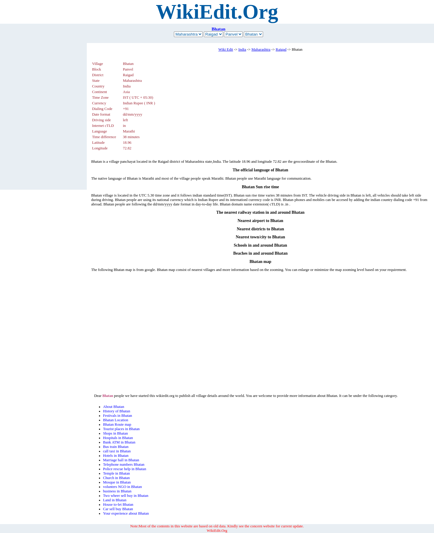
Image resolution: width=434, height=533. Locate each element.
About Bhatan (113, 407)
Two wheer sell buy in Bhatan (125, 496)
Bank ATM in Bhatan (119, 442)
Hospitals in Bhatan (118, 438)
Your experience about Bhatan (126, 513)
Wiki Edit (225, 49)
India (242, 49)
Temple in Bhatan (116, 473)
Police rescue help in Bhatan (124, 469)
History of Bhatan (116, 411)
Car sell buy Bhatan (118, 509)
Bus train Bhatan (116, 447)
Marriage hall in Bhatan (121, 460)
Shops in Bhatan (115, 433)
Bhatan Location (115, 420)
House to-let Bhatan (118, 504)
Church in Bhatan (116, 478)
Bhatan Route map (117, 424)
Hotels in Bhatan (116, 456)
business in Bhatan (117, 491)
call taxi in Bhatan (117, 451)
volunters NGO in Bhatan (122, 487)
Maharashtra (261, 49)
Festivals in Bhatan (117, 416)
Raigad (281, 49)
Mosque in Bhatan (117, 482)
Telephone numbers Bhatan (124, 464)
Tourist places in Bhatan (121, 429)
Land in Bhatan (114, 500)
